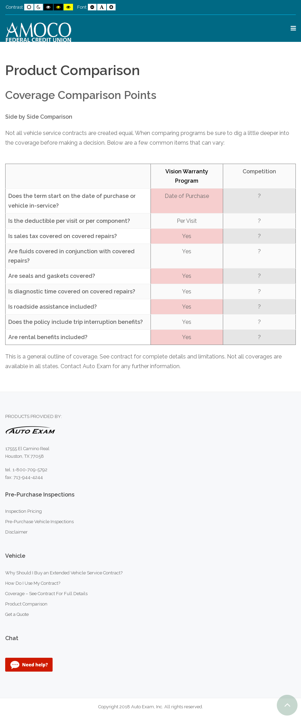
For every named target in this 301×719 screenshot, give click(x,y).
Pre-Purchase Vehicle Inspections (39, 521)
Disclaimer (16, 532)
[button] (287, 705)
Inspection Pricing (23, 511)
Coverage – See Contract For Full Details (46, 593)
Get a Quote (17, 614)
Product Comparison (26, 604)
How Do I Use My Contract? (32, 583)
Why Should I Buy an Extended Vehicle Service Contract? (63, 572)
